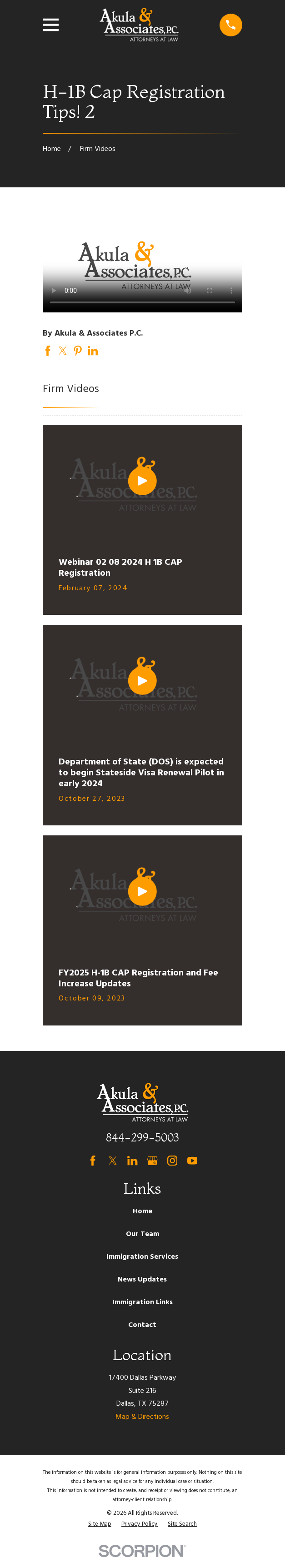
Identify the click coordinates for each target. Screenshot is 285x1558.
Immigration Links (142, 1302)
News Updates (142, 1280)
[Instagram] (172, 1161)
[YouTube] (192, 1161)
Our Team (142, 1234)
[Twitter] (113, 1161)
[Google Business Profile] (152, 1161)
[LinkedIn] (132, 1161)
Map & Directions (142, 1417)
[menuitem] (99, 1524)
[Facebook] (93, 1161)
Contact (142, 1325)
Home (142, 1211)
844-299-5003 (142, 1137)
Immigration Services (142, 1257)
